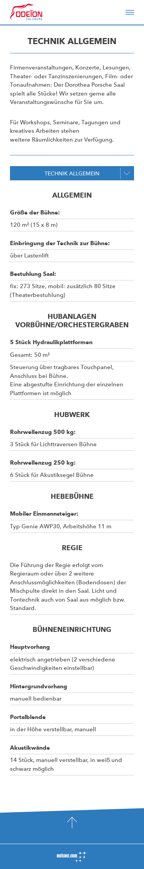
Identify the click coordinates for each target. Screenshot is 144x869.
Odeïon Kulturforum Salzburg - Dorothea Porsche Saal (37, 12)
